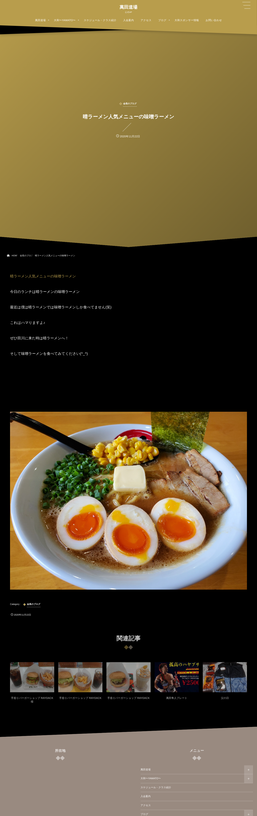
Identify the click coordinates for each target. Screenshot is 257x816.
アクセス (146, 805)
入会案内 (146, 796)
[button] (246, 5)
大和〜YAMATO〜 (151, 778)
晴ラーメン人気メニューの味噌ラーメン (43, 276)
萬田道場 (128, 7)
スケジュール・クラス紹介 (156, 787)
